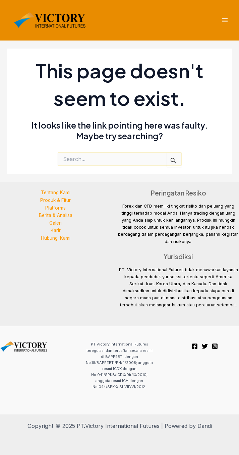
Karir (56, 230)
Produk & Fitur (55, 200)
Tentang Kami (55, 192)
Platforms (55, 208)
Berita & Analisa (55, 215)
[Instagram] (215, 346)
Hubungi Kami (55, 238)
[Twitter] (205, 346)
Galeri (55, 223)
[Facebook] (195, 346)
